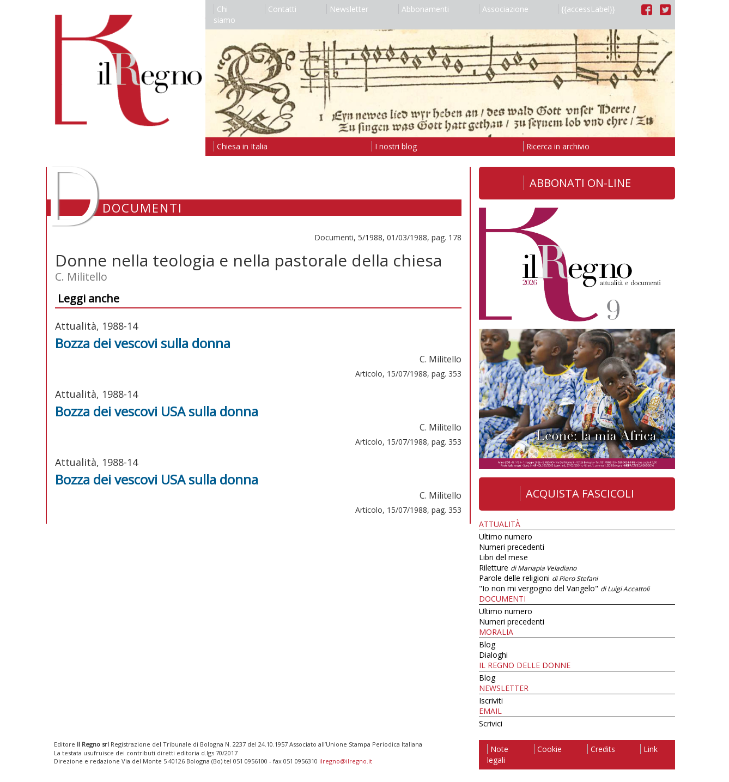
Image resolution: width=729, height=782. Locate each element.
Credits (601, 749)
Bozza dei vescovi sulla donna (142, 343)
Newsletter (347, 9)
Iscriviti (491, 700)
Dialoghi (493, 655)
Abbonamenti (423, 9)
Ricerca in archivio (556, 146)
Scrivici (490, 723)
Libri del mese (503, 557)
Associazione (503, 9)
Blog (487, 644)
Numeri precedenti (511, 547)
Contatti (280, 9)
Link (649, 749)
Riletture (527, 567)
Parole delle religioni (538, 578)
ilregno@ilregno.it (345, 761)
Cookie (548, 749)
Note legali (497, 754)
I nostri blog (394, 146)
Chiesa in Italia (241, 146)
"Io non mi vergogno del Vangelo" (564, 588)
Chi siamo (224, 14)
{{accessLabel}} (586, 9)
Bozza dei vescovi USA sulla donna (156, 411)
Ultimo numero (505, 536)
